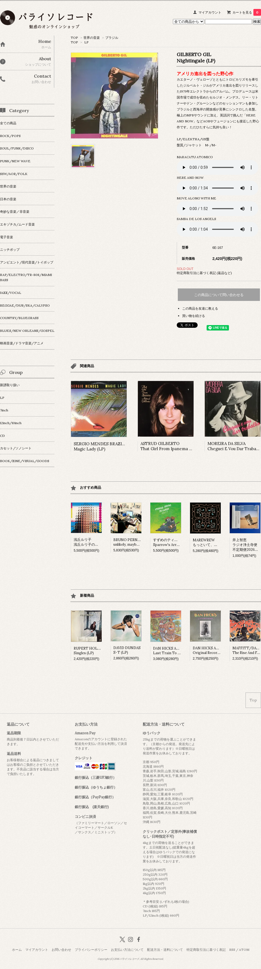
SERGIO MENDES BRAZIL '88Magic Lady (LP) (102, 446)
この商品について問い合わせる (219, 295)
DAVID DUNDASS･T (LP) (127, 650)
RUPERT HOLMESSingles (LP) (90, 650)
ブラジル (111, 38)
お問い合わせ (61, 950)
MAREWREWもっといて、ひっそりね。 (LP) (218, 542)
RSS (232, 950)
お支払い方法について (127, 950)
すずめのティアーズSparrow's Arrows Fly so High (178, 542)
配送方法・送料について (165, 950)
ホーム (17, 950)
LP (86, 42)
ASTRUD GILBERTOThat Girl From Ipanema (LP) (169, 446)
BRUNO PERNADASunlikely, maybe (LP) (130, 542)
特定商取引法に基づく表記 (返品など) (204, 273)
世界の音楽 (91, 38)
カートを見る (246, 12)
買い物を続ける (193, 316)
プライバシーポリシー (91, 950)
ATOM (244, 950)
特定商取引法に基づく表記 (206, 950)
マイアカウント (209, 12)
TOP (74, 38)
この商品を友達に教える (200, 308)
